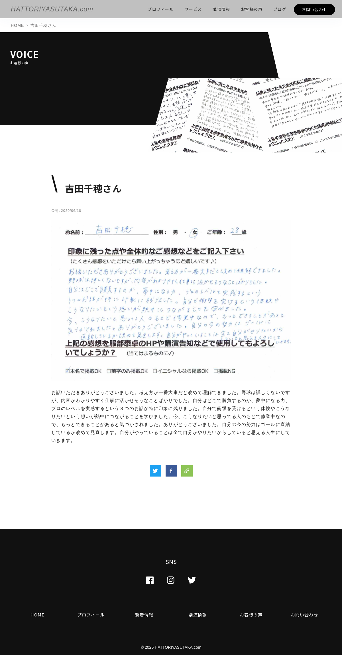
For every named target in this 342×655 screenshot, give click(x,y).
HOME (37, 615)
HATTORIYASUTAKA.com (52, 9)
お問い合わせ (304, 615)
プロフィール (91, 615)
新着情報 (144, 615)
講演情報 (197, 615)
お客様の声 (251, 615)
